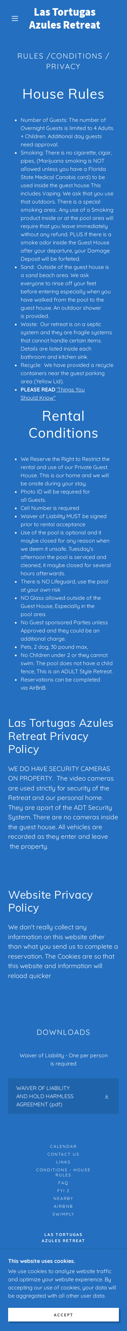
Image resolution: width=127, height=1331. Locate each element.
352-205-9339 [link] (63, 1276)
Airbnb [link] (63, 1206)
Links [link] (63, 1162)
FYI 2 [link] (63, 1190)
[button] (15, 18)
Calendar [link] (63, 1146)
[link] (65, 18)
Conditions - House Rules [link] (63, 1172)
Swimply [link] (63, 1214)
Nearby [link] (63, 1198)
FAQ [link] (63, 1182)
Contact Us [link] (63, 1154)
